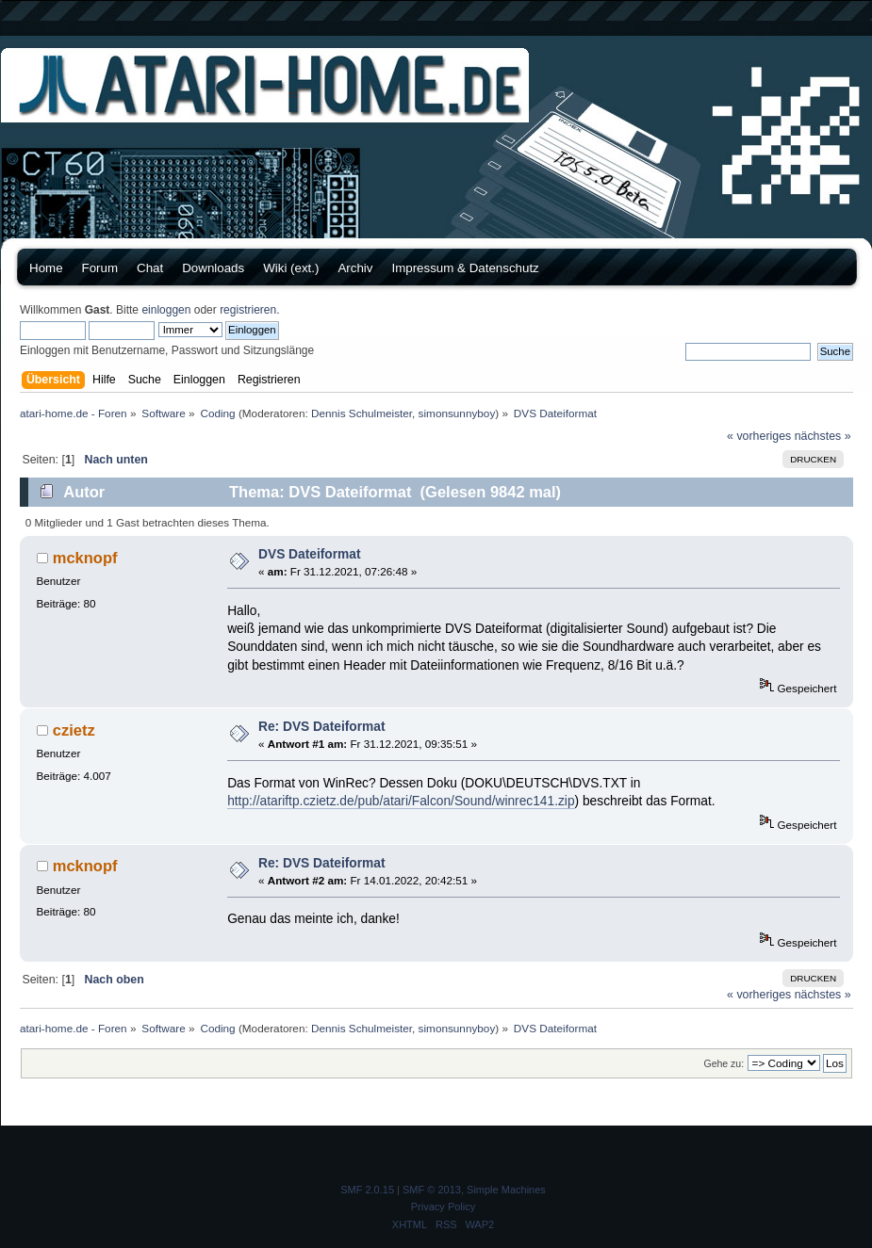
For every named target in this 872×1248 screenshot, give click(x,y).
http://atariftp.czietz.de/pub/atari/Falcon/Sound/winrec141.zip (400, 801)
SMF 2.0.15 (367, 1189)
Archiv (354, 268)
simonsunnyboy (457, 413)
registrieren (248, 309)
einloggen (165, 309)
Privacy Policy (443, 1206)
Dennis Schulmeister (361, 413)
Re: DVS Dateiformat (321, 727)
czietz (74, 729)
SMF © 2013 (432, 1189)
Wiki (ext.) (291, 268)
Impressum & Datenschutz (464, 268)
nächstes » (823, 436)
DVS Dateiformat (309, 554)
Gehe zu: (723, 1063)
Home (46, 268)
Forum (100, 268)
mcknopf (85, 557)
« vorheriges (759, 436)
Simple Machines (506, 1189)
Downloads (213, 268)
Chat (150, 268)
